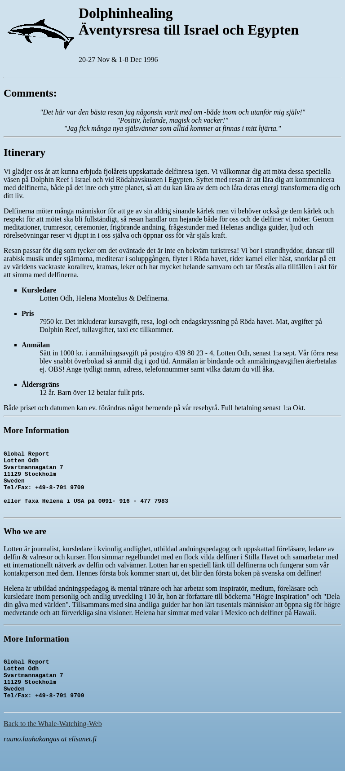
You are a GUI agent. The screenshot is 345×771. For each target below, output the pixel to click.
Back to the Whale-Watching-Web (53, 748)
